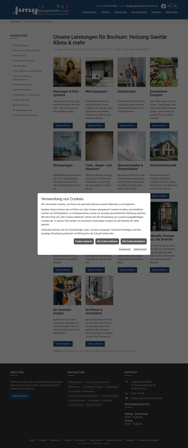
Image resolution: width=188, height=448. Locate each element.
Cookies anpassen (83, 241)
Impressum (125, 249)
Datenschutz (140, 249)
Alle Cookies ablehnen (107, 241)
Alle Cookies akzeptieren (133, 241)
